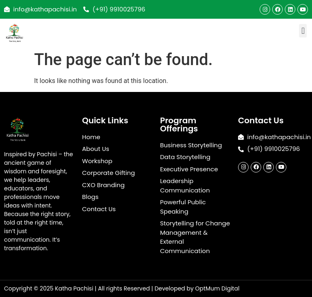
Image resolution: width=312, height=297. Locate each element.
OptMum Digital (217, 288)
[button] (303, 30)
